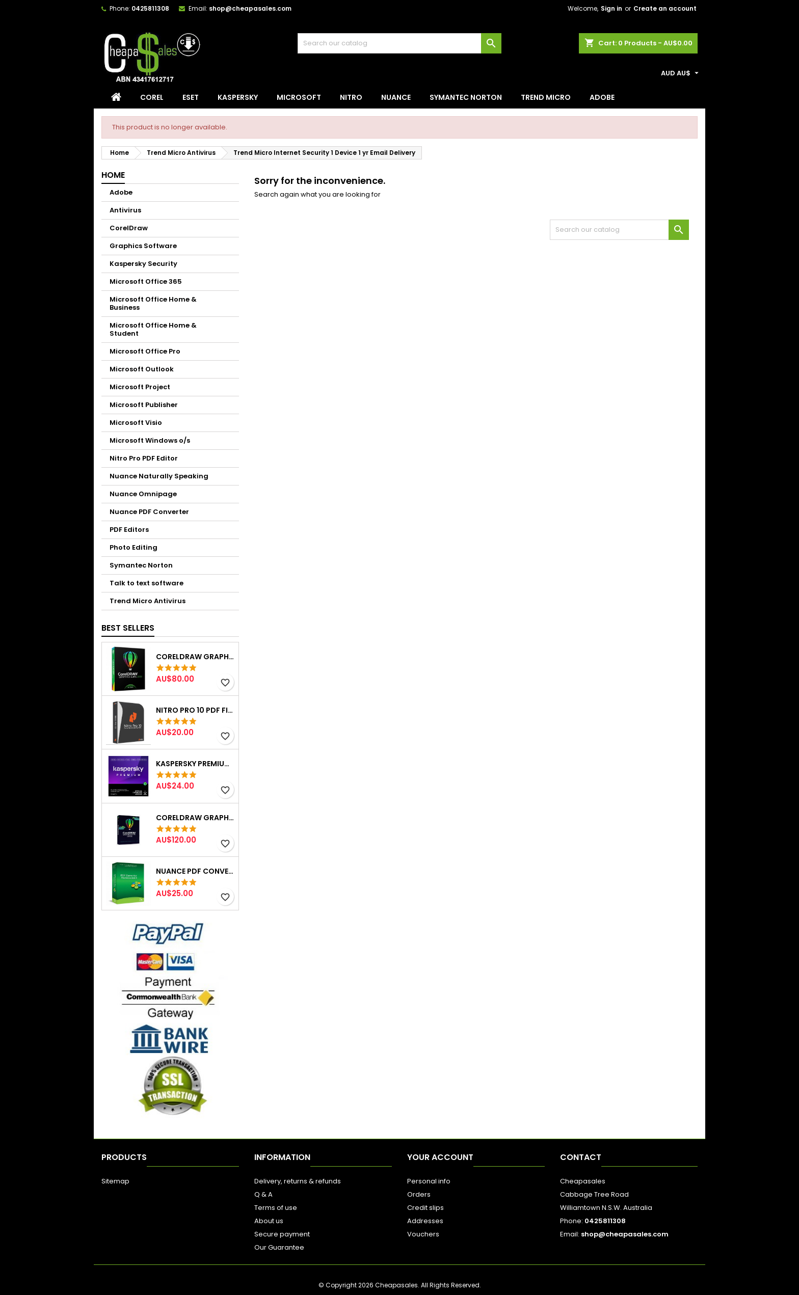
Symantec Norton (466, 97)
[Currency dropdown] (681, 73)
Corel (152, 97)
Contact (580, 1157)
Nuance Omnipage (143, 494)
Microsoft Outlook (142, 369)
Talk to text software (146, 583)
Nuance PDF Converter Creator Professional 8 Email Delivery (195, 871)
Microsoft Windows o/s (150, 440)
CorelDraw (129, 228)
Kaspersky (238, 97)
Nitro (351, 97)
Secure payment (282, 1234)
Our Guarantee (279, 1247)
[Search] (399, 43)
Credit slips (425, 1207)
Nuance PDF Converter (149, 512)
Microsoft (299, 97)
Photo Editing (133, 547)
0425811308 (150, 8)
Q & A (263, 1194)
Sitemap (115, 1181)
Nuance (396, 97)
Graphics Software (143, 246)
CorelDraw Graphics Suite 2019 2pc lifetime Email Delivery (195, 657)
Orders (419, 1194)
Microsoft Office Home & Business (153, 303)
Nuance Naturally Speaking (159, 476)
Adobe (602, 97)
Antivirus (125, 210)
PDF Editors (129, 529)
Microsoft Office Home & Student (153, 329)
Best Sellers (127, 628)
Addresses (425, 1221)
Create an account (665, 8)
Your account (440, 1157)
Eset (190, 97)
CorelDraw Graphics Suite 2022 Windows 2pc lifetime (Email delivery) (195, 818)
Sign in (611, 8)
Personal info (428, 1181)
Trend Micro (546, 97)
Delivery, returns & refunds (297, 1181)
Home (113, 175)
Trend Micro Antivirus (147, 601)
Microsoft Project (140, 387)
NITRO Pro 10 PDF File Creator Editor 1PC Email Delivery (195, 710)
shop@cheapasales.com (250, 8)
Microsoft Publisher (144, 405)
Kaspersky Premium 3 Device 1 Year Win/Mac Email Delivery (195, 764)
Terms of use (275, 1207)
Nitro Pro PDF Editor (144, 458)
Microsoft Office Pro (145, 351)
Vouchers (423, 1234)
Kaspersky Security (143, 263)
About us (268, 1221)
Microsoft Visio (136, 422)
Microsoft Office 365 (146, 281)
